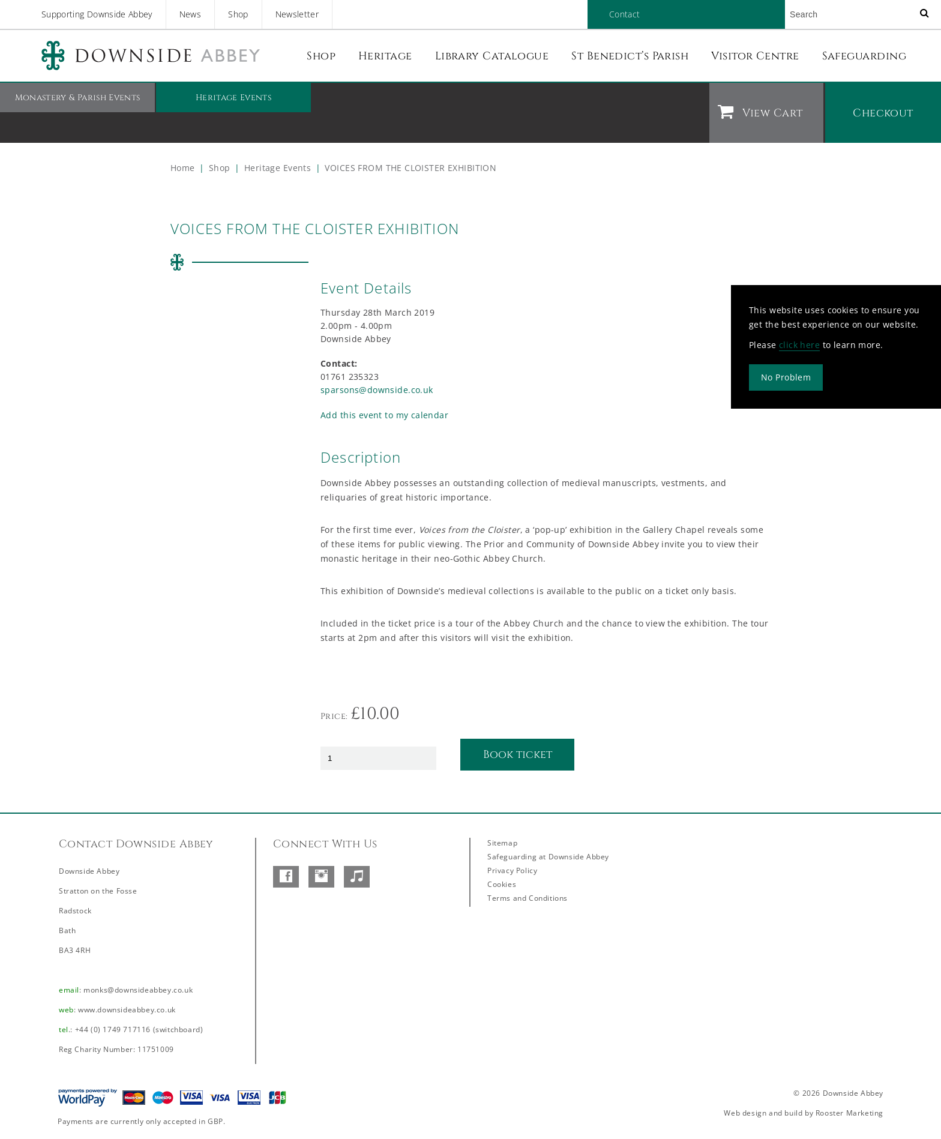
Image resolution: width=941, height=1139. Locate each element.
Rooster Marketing (849, 1113)
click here (799, 344)
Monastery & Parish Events (77, 97)
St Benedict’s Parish (629, 56)
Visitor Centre (755, 56)
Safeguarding (864, 56)
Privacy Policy (512, 870)
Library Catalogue (492, 56)
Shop (238, 14)
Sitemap (502, 843)
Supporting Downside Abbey (96, 14)
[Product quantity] (378, 758)
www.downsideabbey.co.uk (127, 1010)
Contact (624, 14)
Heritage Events (233, 97)
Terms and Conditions (527, 898)
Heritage (385, 56)
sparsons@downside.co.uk (376, 389)
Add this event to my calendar (384, 415)
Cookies (501, 884)
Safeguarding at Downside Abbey (548, 857)
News (190, 14)
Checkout (883, 113)
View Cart (772, 113)
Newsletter (297, 14)
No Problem (786, 376)
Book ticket (517, 754)
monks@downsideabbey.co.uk (138, 990)
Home (182, 167)
